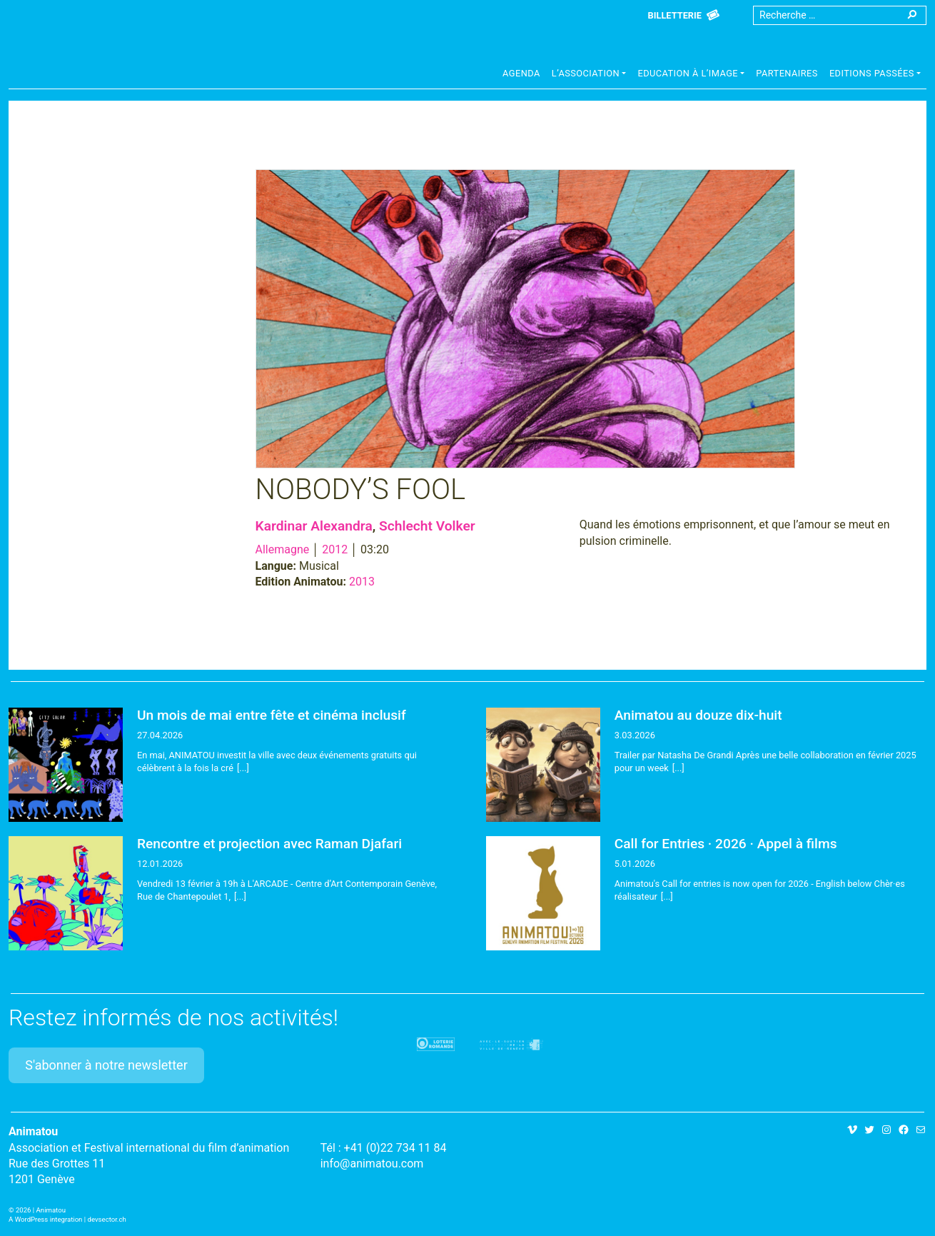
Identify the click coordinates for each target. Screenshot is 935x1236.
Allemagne (283, 549)
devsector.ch (107, 1219)
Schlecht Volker (427, 526)
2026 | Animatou (41, 1210)
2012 (335, 549)
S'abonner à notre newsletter (106, 1064)
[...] (243, 768)
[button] (589, 75)
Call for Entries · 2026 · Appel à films (726, 843)
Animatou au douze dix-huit (698, 715)
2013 (362, 581)
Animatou (123, 52)
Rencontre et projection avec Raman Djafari (269, 843)
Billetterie (675, 15)
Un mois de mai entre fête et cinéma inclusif (271, 715)
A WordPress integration (45, 1219)
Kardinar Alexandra (314, 526)
